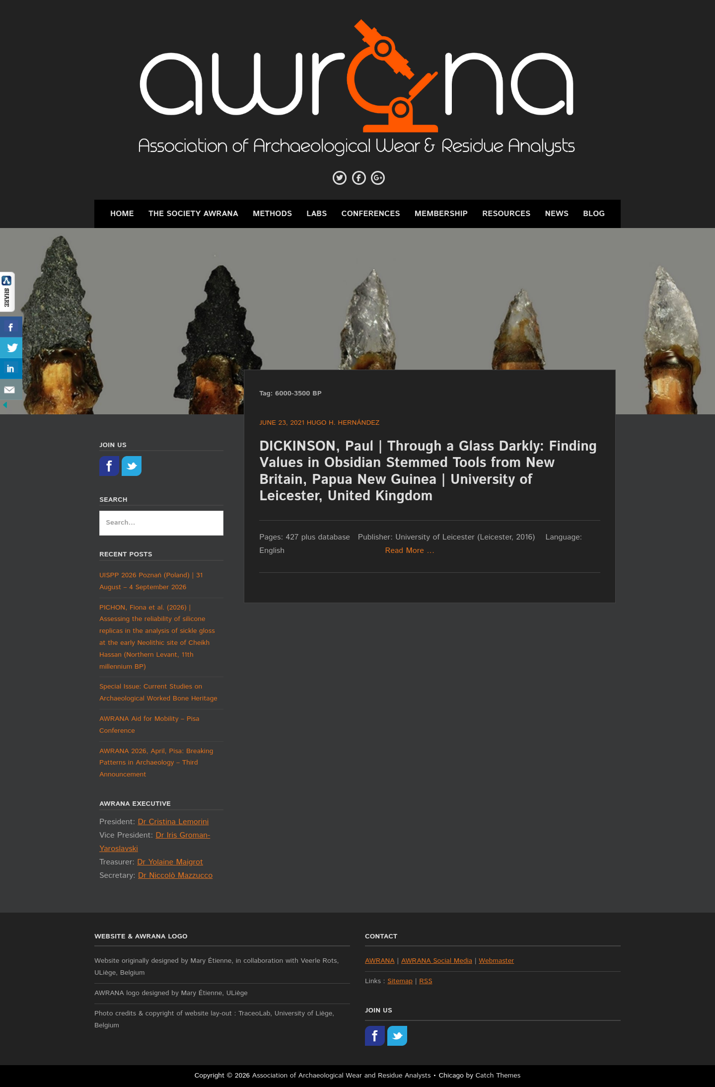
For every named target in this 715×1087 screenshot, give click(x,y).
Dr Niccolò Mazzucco (175, 875)
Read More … (410, 550)
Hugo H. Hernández (343, 423)
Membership (441, 214)
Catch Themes (498, 1076)
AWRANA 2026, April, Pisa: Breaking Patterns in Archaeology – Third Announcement (156, 763)
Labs (316, 214)
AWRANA (380, 961)
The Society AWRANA (193, 214)
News (557, 214)
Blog (594, 214)
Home (122, 214)
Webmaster (496, 961)
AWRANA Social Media (436, 961)
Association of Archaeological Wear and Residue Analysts (341, 1076)
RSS (425, 981)
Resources (506, 214)
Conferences (371, 214)
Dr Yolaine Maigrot (170, 862)
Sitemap (400, 981)
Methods (272, 214)
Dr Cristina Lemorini (173, 822)
